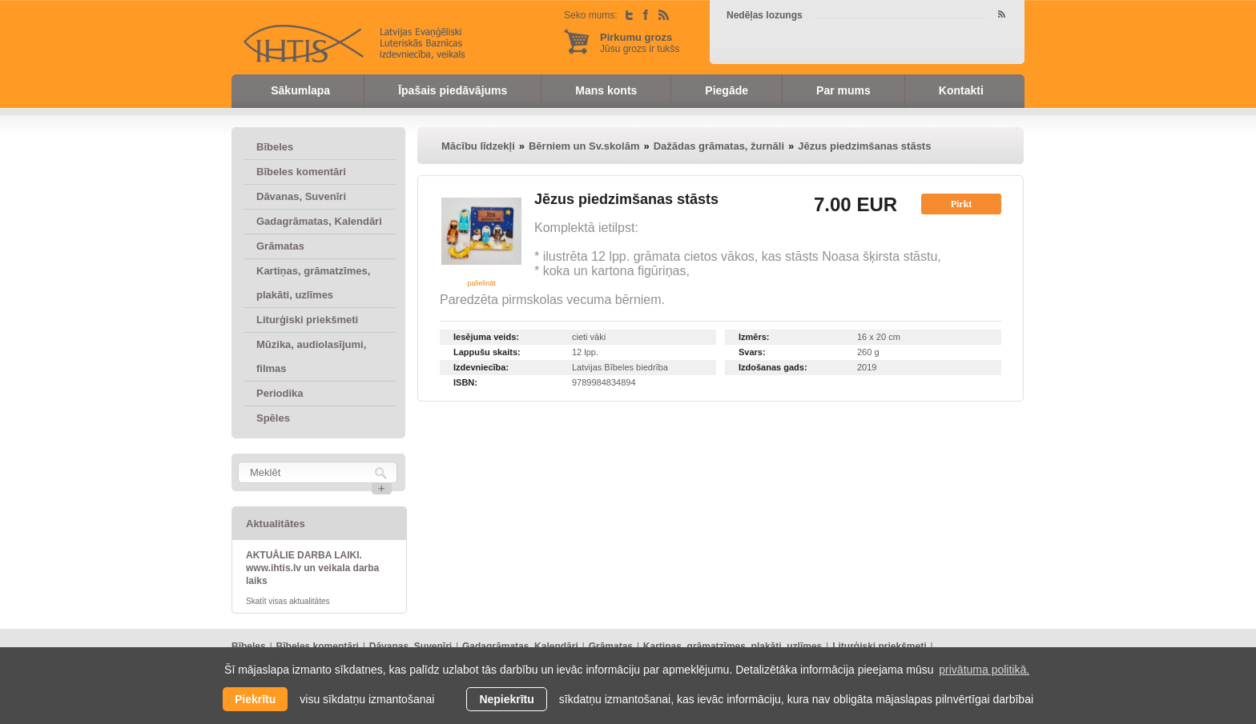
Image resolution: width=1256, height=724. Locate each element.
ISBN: (465, 382)
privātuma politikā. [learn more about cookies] (984, 669)
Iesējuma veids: (486, 337)
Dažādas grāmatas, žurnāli (719, 146)
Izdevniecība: (481, 367)
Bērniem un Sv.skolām (584, 146)
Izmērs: (754, 337)
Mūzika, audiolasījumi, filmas (311, 356)
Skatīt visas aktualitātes (288, 601)
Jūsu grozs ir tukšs (639, 42)
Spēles (273, 418)
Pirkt (961, 204)
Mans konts (606, 90)
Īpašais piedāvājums (452, 90)
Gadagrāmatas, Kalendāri (319, 221)
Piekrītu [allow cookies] (255, 699)
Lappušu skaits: (487, 352)
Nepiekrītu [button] (506, 699)
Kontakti (961, 90)
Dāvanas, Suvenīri (301, 196)
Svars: (752, 352)
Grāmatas (280, 246)
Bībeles (274, 147)
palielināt (481, 283)
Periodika (280, 393)
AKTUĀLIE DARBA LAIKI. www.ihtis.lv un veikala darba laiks (312, 568)
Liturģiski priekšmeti (307, 320)
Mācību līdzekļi (478, 146)
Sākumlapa (300, 90)
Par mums (843, 90)
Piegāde (726, 90)
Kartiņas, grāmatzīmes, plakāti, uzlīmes (313, 283)
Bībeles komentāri (301, 172)
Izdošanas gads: (773, 367)
